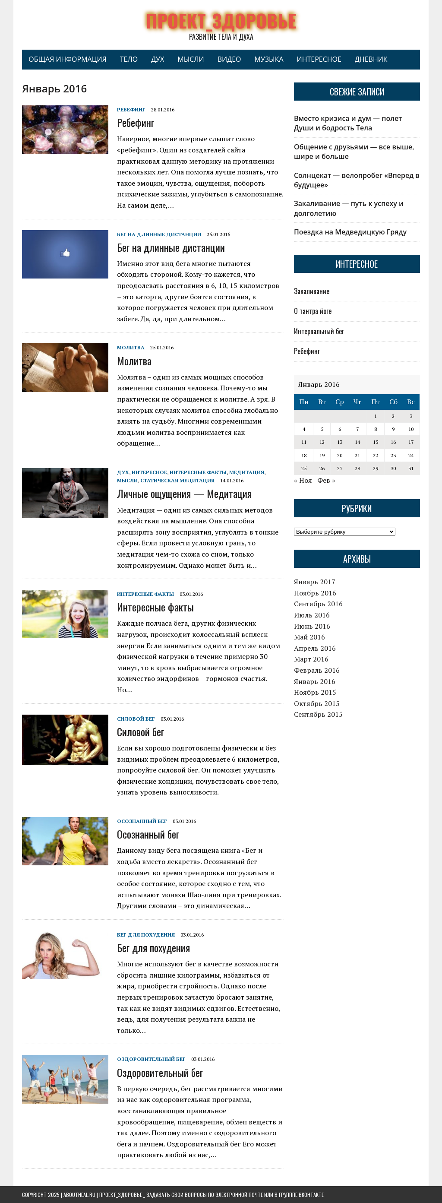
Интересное (319, 59)
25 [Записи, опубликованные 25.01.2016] (303, 468)
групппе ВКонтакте (301, 1194)
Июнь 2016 (312, 626)
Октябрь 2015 (317, 703)
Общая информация (67, 59)
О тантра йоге (313, 311)
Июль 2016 (312, 615)
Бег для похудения (146, 934)
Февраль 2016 (317, 670)
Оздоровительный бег (151, 1059)
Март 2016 (311, 659)
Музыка (268, 59)
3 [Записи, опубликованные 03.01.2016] (411, 416)
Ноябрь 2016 (315, 593)
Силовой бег (136, 718)
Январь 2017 (314, 581)
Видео (229, 59)
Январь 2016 (314, 681)
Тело (129, 59)
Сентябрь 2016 (318, 603)
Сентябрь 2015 (318, 714)
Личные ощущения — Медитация (184, 493)
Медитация (246, 472)
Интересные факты (198, 472)
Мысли (190, 59)
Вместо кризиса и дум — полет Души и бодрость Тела (348, 123)
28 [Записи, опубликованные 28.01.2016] (357, 468)
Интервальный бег (319, 331)
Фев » (326, 480)
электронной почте (239, 1194)
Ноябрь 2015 (315, 692)
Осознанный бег (142, 821)
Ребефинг (131, 109)
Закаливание (311, 291)
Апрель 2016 (315, 648)
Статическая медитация (177, 480)
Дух (157, 59)
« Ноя (303, 480)
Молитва (131, 347)
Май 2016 (309, 637)
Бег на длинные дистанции (159, 234)
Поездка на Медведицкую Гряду (350, 232)
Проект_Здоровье (120, 1194)
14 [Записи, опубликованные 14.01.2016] (357, 442)
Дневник (371, 59)
